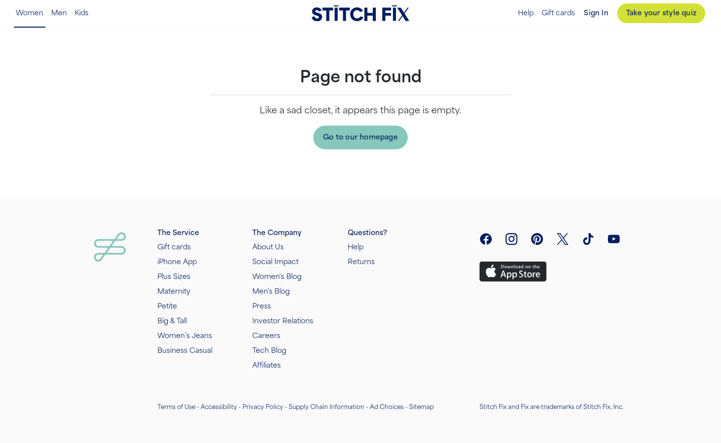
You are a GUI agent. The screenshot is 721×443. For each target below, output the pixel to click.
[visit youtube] (614, 239)
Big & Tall (172, 321)
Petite (167, 306)
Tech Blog (269, 350)
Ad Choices (387, 407)
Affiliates (266, 365)
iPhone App (177, 262)
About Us (268, 247)
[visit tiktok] (588, 239)
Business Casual (184, 350)
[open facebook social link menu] (486, 239)
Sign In (596, 13)
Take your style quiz (661, 13)
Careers (266, 336)
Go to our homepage (360, 137)
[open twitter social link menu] (562, 239)
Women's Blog (276, 277)
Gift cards (558, 13)
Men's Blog (271, 291)
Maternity (173, 291)
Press (261, 306)
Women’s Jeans (184, 336)
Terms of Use (176, 407)
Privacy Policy (262, 407)
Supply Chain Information (326, 407)
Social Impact (275, 262)
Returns (361, 262)
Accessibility (219, 407)
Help (526, 13)
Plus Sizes (173, 277)
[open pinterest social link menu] (537, 239)
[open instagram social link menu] (511, 239)
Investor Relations (282, 321)
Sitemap (421, 407)
